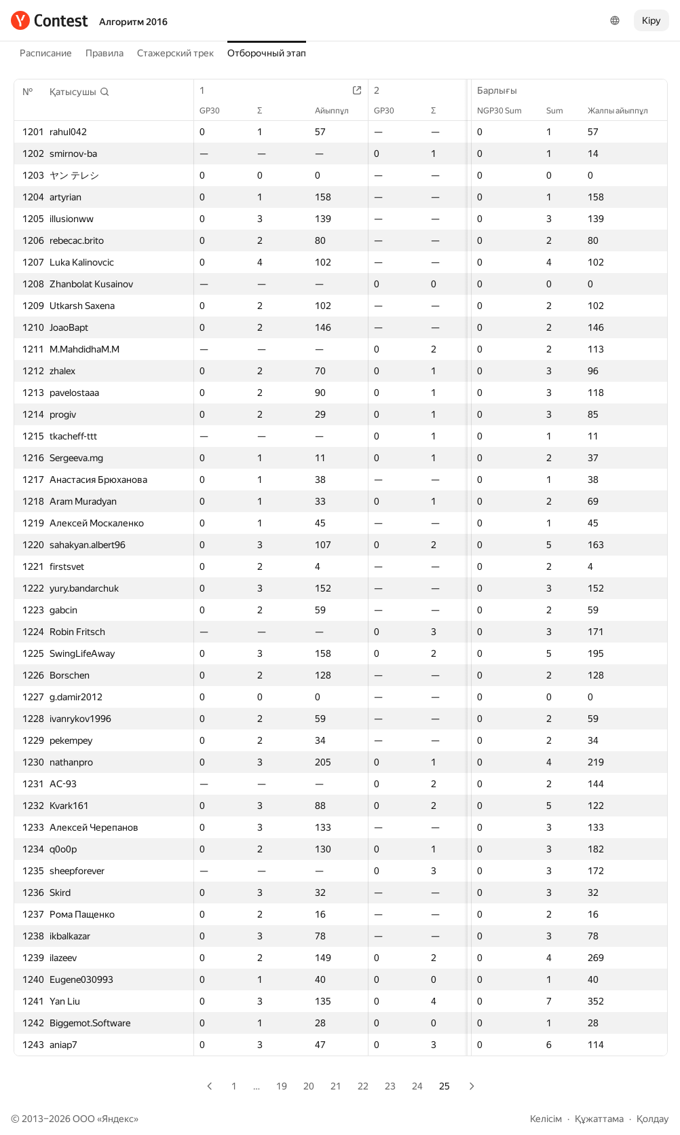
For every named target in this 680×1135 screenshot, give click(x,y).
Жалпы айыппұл (625, 110)
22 (363, 1086)
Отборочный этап (266, 53)
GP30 (216, 110)
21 (335, 1086)
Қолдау (653, 1118)
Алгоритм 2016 (133, 21)
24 (417, 1086)
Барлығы (504, 90)
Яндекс (118, 1118)
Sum (561, 110)
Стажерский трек (175, 53)
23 (390, 1086)
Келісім (546, 1118)
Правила (105, 53)
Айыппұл (338, 110)
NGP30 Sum (506, 110)
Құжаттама (599, 1118)
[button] (80, 91)
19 (281, 1086)
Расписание (46, 53)
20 (308, 1086)
